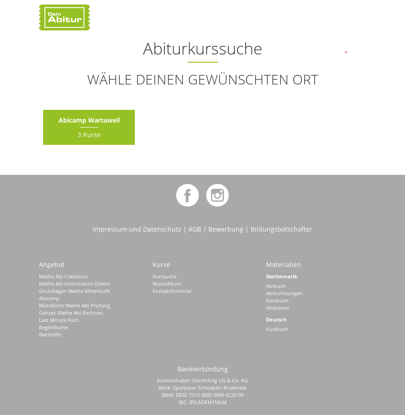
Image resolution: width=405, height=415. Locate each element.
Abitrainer (277, 307)
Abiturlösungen (284, 293)
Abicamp (49, 298)
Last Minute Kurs (59, 319)
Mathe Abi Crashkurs (63, 276)
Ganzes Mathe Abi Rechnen (71, 312)
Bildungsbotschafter (281, 229)
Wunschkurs (167, 283)
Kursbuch (277, 300)
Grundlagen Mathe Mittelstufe (74, 290)
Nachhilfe (50, 334)
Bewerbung (225, 229)
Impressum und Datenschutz (137, 229)
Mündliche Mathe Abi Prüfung (74, 305)
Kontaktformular (172, 290)
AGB (194, 229)
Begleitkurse (53, 327)
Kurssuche (165, 276)
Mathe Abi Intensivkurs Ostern (74, 283)
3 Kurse (89, 127)
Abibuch (276, 285)
